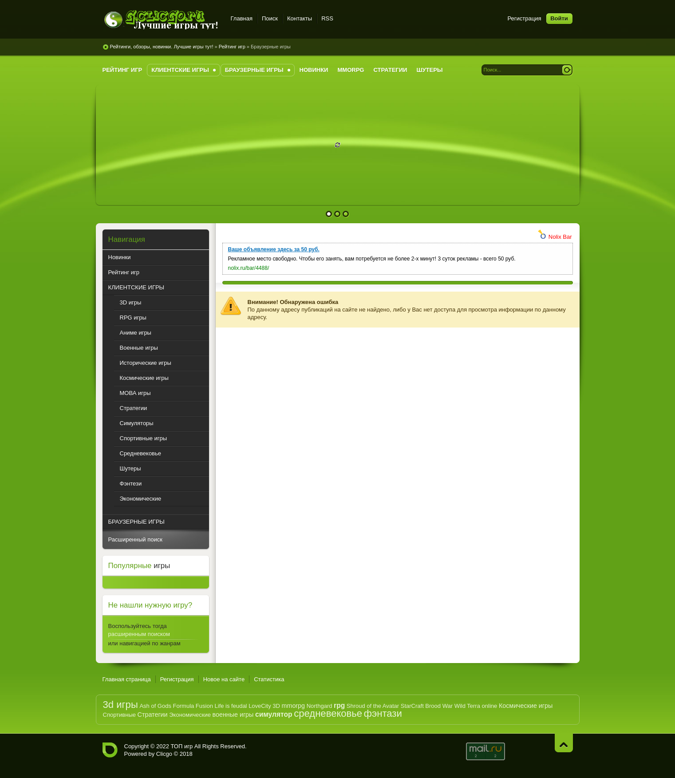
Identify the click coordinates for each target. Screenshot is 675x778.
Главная (242, 18)
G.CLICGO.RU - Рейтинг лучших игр (161, 19)
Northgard (319, 706)
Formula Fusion (193, 706)
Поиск (270, 18)
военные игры (233, 714)
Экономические (190, 714)
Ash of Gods (155, 706)
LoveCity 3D (264, 706)
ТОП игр (181, 746)
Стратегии (153, 714)
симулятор (273, 714)
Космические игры (526, 705)
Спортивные (119, 714)
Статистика (269, 679)
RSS (327, 18)
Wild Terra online (475, 706)
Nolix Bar (560, 236)
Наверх (564, 742)
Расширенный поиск (135, 539)
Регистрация (524, 18)
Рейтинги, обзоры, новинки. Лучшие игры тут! (161, 46)
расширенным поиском (139, 634)
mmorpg (293, 705)
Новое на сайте (224, 679)
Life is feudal (231, 706)
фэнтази (383, 713)
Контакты (299, 18)
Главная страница (127, 679)
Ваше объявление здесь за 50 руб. (274, 249)
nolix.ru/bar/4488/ (248, 268)
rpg (339, 705)
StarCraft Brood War (427, 706)
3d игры (120, 704)
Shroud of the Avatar (373, 706)
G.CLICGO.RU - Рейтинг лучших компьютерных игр (110, 750)
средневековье (328, 713)
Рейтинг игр (232, 46)
